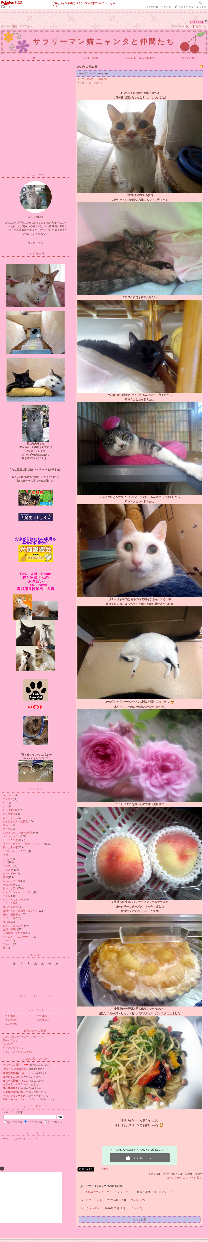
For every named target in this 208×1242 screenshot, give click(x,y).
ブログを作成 (185, 7)
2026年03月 (12, 1023)
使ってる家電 (10, 907)
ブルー (6, 825)
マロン (6, 858)
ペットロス (9, 795)
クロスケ (8, 866)
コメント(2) (166, 1191)
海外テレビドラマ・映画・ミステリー (24, 843)
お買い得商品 (10, 929)
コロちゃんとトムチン (15, 851)
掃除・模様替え (11, 914)
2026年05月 (12, 1016)
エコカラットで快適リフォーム (20, 1139)
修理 (5, 877)
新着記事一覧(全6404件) (140, 58)
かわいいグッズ (11, 881)
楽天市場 (201, 7)
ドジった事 (9, 918)
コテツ (6, 940)
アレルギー (9, 873)
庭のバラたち (10, 1040)
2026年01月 (43, 1019)
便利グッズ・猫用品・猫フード (20, 910)
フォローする (35, 243)
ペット (9, 6)
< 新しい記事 (91, 58)
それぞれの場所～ (13, 1064)
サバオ (6, 921)
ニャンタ (8, 799)
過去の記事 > (189, 58)
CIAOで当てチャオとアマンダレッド (23, 1036)
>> (158, 7)
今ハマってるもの (13, 899)
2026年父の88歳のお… (16, 1068)
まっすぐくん (10, 817)
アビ (5, 862)
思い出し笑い (10, 888)
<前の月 (22, 996)
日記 (14, 26)
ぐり (5, 806)
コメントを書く (192, 1177)
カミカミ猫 (9, 903)
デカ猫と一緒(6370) (97, 79)
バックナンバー (35, 1010)
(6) (107, 73)
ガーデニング (10, 840)
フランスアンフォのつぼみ (18, 1051)
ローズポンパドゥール (90, 73)
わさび (6, 828)
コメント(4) (135, 1208)
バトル (6, 895)
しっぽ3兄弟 (10, 810)
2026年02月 (43, 1016)
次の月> (49, 996)
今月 (35, 996)
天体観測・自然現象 (14, 933)
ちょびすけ (9, 814)
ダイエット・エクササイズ (18, 936)
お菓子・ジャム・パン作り (18, 892)
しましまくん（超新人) (16, 821)
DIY (5, 855)
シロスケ (8, 869)
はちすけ (8, 944)
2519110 (196, 22)
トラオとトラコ (11, 836)
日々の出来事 (10, 847)
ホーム (5, 26)
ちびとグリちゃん (13, 1047)
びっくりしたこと (13, 925)
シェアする (102, 1169)
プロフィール (27, 26)
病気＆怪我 (9, 884)
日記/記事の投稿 (35, 1030)
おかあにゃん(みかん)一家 (17, 832)
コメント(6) (173, 1177)
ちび (5, 802)
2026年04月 (12, 1019)
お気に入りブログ (35, 1058)
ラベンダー (9, 1044)
